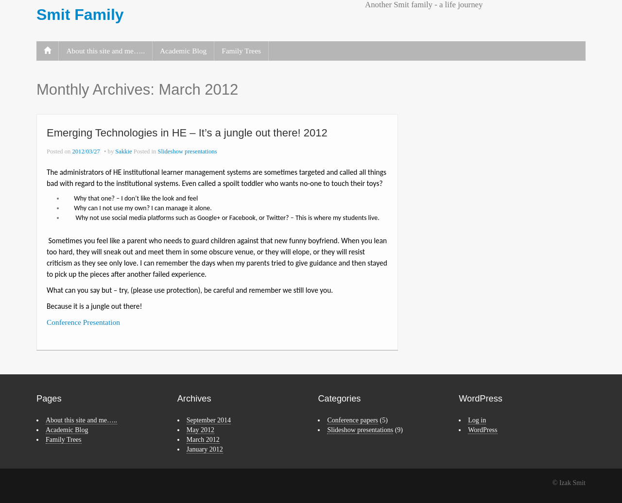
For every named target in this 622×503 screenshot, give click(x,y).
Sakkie (123, 151)
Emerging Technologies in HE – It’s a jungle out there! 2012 (187, 133)
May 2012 (200, 430)
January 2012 (205, 449)
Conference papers (352, 420)
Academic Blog (183, 51)
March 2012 (203, 439)
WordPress (482, 430)
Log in (477, 420)
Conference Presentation (83, 322)
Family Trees (241, 51)
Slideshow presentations (187, 151)
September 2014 (209, 420)
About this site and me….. (105, 51)
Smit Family (80, 14)
